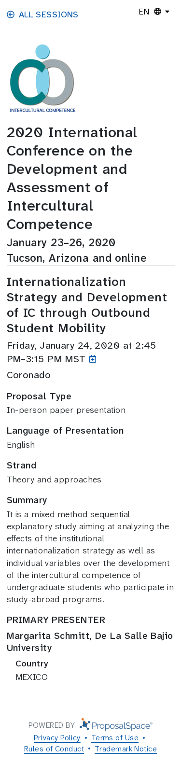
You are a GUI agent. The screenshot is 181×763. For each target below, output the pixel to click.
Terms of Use (115, 738)
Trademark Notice (126, 749)
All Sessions (43, 14)
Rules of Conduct (54, 749)
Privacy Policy (57, 738)
